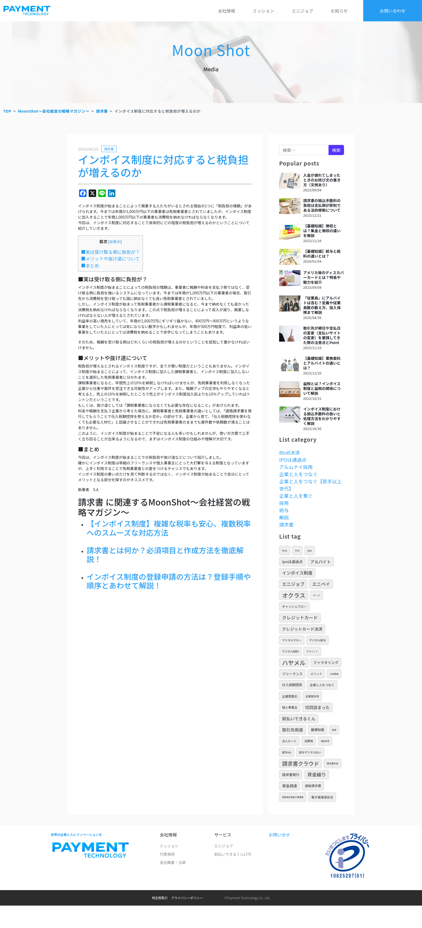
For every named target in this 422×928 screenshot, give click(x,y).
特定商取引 (160, 897)
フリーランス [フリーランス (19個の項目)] (292, 673)
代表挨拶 (167, 854)
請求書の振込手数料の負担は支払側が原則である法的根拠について (322, 205)
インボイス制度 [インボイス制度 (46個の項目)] (297, 573)
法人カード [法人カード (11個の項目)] (289, 741)
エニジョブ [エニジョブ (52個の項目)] (293, 584)
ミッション (263, 10)
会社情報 (226, 10)
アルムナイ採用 (295, 466)
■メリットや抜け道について (110, 258)
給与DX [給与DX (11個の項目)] (286, 752)
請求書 (102, 111)
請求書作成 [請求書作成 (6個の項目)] (332, 763)
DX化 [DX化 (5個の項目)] (297, 550)
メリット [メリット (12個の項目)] (316, 674)
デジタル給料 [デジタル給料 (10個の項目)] (290, 651)
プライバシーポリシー (187, 897)
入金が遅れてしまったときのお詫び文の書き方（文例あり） (322, 179)
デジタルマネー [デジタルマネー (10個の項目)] (292, 640)
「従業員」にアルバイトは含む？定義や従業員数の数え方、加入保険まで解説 (322, 305)
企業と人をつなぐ (298, 474)
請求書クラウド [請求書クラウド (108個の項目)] (300, 763)
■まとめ (90, 265)
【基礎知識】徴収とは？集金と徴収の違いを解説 (322, 230)
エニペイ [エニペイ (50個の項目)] (321, 584)
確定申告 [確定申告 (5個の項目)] (325, 741)
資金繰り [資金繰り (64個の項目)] (316, 774)
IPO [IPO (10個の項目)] (309, 550)
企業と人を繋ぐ (296, 495)
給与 (284, 510)
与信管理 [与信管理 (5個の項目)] (334, 673)
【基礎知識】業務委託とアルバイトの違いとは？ (322, 363)
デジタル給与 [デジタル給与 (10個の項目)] (317, 640)
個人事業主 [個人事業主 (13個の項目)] (289, 707)
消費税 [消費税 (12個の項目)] (308, 741)
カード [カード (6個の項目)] (316, 595)
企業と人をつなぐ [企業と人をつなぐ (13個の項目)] (322, 685)
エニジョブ (302, 10)
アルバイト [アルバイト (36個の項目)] (320, 561)
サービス (222, 834)
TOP (7, 111)
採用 (284, 502)
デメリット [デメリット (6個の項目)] (312, 651)
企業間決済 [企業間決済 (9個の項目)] (312, 696)
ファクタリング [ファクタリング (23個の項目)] (326, 662)
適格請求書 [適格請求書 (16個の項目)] (313, 785)
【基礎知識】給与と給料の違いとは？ (322, 253)
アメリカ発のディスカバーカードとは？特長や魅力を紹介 (323, 277)
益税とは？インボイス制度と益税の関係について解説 (322, 388)
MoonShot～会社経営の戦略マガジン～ (53, 111)
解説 (284, 517)
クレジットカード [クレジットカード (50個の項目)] (300, 617)
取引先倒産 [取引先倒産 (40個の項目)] (292, 730)
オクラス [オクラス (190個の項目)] (293, 595)
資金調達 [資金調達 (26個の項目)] (289, 785)
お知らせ (339, 10)
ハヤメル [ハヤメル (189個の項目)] (294, 662)
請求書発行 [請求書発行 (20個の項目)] (290, 774)
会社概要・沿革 (173, 862)
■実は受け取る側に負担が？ (110, 251)
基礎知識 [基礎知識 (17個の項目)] (317, 729)
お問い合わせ (392, 10)
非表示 (115, 241)
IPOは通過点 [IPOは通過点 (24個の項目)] (292, 561)
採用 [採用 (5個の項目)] (334, 729)
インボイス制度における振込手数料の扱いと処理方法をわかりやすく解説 (322, 416)
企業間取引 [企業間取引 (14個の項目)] (290, 696)
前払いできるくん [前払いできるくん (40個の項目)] (298, 719)
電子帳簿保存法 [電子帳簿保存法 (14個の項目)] (322, 797)
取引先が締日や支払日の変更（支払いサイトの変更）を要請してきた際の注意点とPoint (322, 335)
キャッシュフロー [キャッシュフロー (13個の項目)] (294, 606)
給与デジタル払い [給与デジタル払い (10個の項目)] (310, 752)
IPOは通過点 (292, 459)
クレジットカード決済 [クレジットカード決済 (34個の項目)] (302, 629)
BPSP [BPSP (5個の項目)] (284, 550)
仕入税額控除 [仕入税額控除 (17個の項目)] (292, 684)
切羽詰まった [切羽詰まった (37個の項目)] (317, 707)
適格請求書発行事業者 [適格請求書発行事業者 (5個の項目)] (292, 797)
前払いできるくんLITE (233, 854)
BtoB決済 (289, 452)
